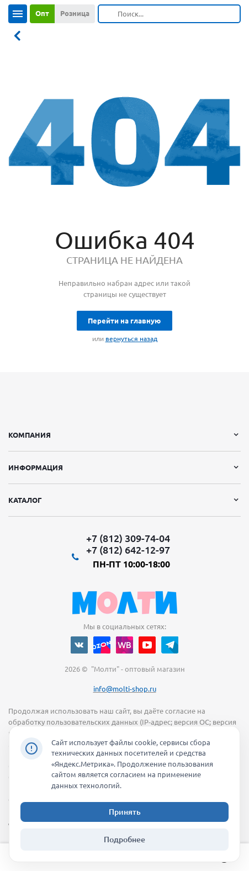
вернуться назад (131, 338)
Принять (125, 812)
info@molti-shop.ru (124, 689)
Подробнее (124, 839)
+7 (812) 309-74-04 (128, 538)
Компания (29, 435)
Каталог (25, 500)
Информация (35, 467)
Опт (42, 13)
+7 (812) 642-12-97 (128, 549)
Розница (74, 13)
